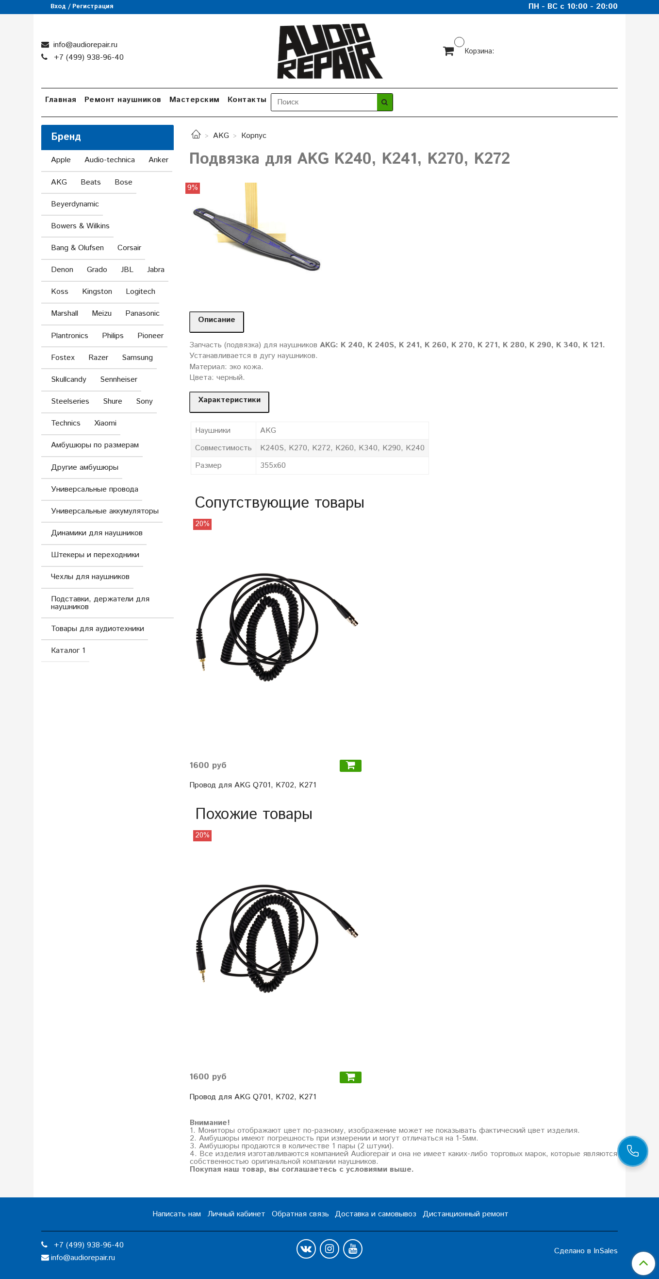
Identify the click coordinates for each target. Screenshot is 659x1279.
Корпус (253, 135)
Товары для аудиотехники (97, 628)
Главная (61, 99)
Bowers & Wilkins (80, 226)
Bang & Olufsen (77, 248)
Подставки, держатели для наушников (100, 603)
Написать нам (176, 1214)
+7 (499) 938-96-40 (87, 57)
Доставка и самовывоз (375, 1214)
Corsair (129, 248)
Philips (113, 335)
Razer (98, 357)
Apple (61, 160)
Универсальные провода (94, 489)
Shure (112, 401)
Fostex (63, 357)
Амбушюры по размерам (95, 445)
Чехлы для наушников (90, 576)
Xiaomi (105, 423)
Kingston (97, 291)
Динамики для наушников (97, 533)
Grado (97, 269)
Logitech (140, 291)
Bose (123, 182)
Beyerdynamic (75, 204)
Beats (91, 182)
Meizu (102, 313)
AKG (221, 135)
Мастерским (194, 99)
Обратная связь (300, 1214)
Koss (59, 291)
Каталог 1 (68, 650)
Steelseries (70, 401)
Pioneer (150, 335)
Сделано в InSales (586, 1251)
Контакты (247, 99)
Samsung (137, 357)
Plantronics (69, 335)
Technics (66, 423)
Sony (144, 401)
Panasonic (142, 313)
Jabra (156, 269)
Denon (62, 269)
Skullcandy (68, 379)
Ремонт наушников (123, 99)
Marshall (64, 313)
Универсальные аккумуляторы (105, 511)
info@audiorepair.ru (84, 45)
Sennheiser (118, 379)
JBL (127, 269)
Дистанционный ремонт (466, 1214)
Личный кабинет (236, 1214)
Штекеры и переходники (95, 555)
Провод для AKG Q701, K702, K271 (252, 785)
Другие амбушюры (84, 467)
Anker (158, 160)
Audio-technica (109, 160)
